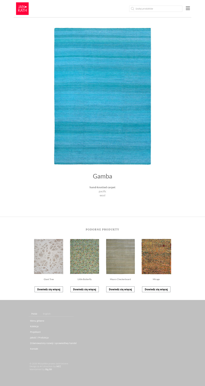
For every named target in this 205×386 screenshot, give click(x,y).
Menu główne (37, 320)
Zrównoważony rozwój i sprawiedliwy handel (53, 343)
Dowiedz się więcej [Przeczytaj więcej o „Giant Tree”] (48, 289)
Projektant (35, 331)
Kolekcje (34, 326)
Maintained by (41, 369)
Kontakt (34, 348)
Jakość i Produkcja (39, 337)
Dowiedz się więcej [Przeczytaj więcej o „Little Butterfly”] (84, 289)
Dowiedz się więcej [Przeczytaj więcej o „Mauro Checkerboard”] (120, 289)
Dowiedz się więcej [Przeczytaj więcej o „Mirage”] (156, 289)
